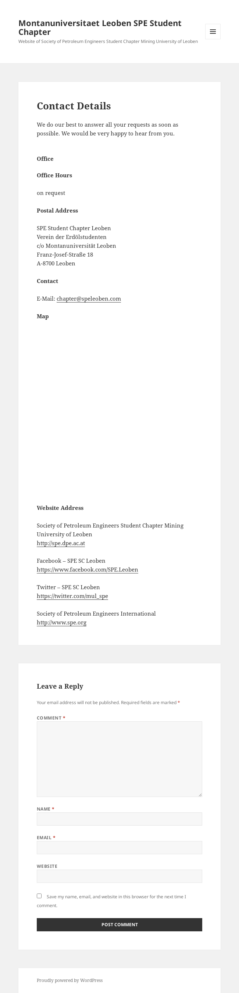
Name (46, 809)
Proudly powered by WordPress (70, 980)
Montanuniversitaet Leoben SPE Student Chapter (100, 27)
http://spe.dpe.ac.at (61, 543)
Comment (51, 718)
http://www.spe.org (61, 622)
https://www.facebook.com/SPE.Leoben (87, 569)
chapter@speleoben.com (89, 298)
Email (46, 837)
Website (47, 866)
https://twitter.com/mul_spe (72, 595)
